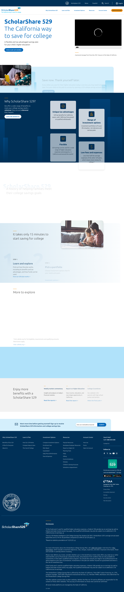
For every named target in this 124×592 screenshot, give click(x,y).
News (86, 3)
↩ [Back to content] (63, 533)
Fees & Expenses (47, 456)
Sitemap (105, 495)
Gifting (65, 456)
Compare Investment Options (51, 442)
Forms (85, 445)
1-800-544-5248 (110, 440)
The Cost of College (28, 448)
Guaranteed (46, 451)
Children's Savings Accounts (70, 464)
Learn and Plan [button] (66, 10)
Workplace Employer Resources (71, 445)
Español (94, 3)
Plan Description (107, 500)
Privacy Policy (106, 489)
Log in (119, 3)
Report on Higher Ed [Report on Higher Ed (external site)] (68, 448)
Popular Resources (68, 442)
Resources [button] (91, 10)
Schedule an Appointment (70, 467)
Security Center (107, 497)
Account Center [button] (103, 10)
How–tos (85, 442)
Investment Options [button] (79, 10)
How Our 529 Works (28, 442)
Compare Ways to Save (29, 445)
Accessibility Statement (109, 492)
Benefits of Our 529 (7, 442)
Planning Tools (67, 451)
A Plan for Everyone (7, 445)
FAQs (64, 453)
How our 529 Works (13, 50)
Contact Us (106, 443)
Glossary (65, 462)
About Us (5, 448)
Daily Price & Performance (50, 453)
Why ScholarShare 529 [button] (52, 10)
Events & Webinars (68, 459)
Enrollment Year (47, 445)
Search (105, 3)
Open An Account (117, 10)
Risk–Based (46, 448)
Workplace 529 (75, 3)
